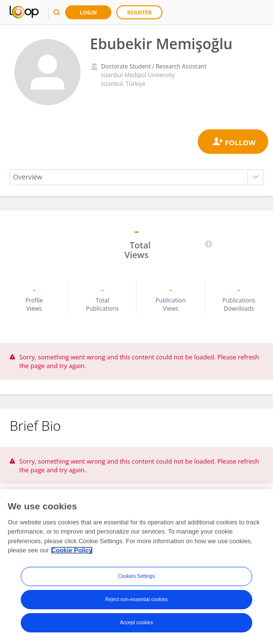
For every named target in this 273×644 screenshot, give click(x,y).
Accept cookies (136, 622)
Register (139, 12)
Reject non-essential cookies (136, 599)
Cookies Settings (136, 576)
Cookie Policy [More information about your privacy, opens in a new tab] (71, 550)
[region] (136, 566)
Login (88, 12)
